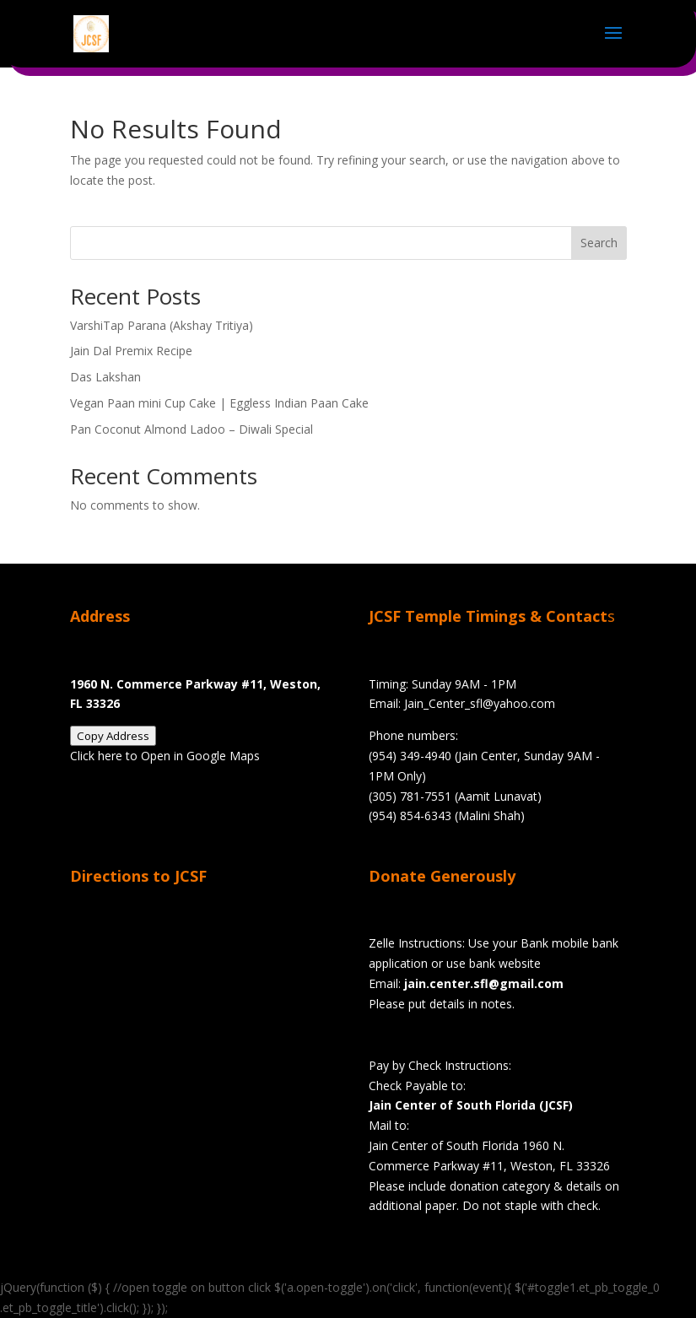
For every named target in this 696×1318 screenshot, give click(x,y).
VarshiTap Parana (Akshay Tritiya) (161, 325)
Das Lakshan (105, 377)
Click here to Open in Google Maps (165, 756)
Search (599, 243)
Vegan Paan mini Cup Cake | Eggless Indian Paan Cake (219, 403)
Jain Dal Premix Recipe (131, 351)
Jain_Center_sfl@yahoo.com (479, 703)
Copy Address (113, 735)
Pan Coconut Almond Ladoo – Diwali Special (191, 429)
